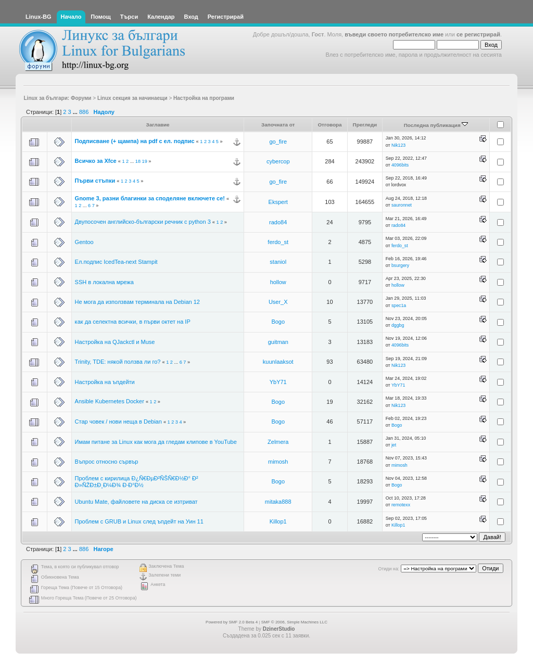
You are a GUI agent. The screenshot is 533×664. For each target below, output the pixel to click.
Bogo (278, 321)
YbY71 (278, 382)
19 (144, 161)
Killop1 (278, 521)
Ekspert (278, 202)
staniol (278, 262)
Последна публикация (436, 125)
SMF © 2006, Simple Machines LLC (294, 622)
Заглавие (158, 124)
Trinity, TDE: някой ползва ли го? (118, 362)
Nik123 (398, 145)
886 (83, 112)
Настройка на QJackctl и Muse (115, 342)
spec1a (398, 305)
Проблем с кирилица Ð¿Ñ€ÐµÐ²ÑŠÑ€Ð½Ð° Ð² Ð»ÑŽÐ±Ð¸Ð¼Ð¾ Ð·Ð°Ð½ (136, 481)
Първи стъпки (95, 180)
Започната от (278, 124)
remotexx (400, 504)
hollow (278, 282)
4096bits (400, 165)
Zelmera (278, 442)
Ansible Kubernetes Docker (109, 401)
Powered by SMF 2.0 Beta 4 (232, 622)
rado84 (278, 222)
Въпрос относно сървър (106, 461)
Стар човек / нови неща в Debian (118, 421)
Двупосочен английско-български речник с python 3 (143, 222)
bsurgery (400, 265)
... (76, 112)
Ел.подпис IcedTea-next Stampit (116, 262)
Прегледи (365, 124)
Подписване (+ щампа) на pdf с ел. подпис (135, 141)
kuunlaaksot (278, 362)
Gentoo (84, 242)
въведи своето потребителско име (394, 34)
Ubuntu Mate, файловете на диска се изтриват (136, 502)
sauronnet (401, 205)
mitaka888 (278, 502)
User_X (278, 302)
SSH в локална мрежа (104, 282)
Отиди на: (388, 568)
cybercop (278, 161)
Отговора (329, 124)
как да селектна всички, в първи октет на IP (133, 321)
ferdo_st (278, 242)
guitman (278, 342)
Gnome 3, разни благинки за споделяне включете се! (150, 198)
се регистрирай (478, 34)
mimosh (278, 461)
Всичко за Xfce (96, 161)
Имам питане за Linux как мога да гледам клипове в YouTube (156, 442)
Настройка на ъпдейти (105, 382)
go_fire (278, 141)
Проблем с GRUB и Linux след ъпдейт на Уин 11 (139, 521)
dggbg (397, 325)
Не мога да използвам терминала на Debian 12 (137, 302)
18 (138, 161)
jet (393, 445)
